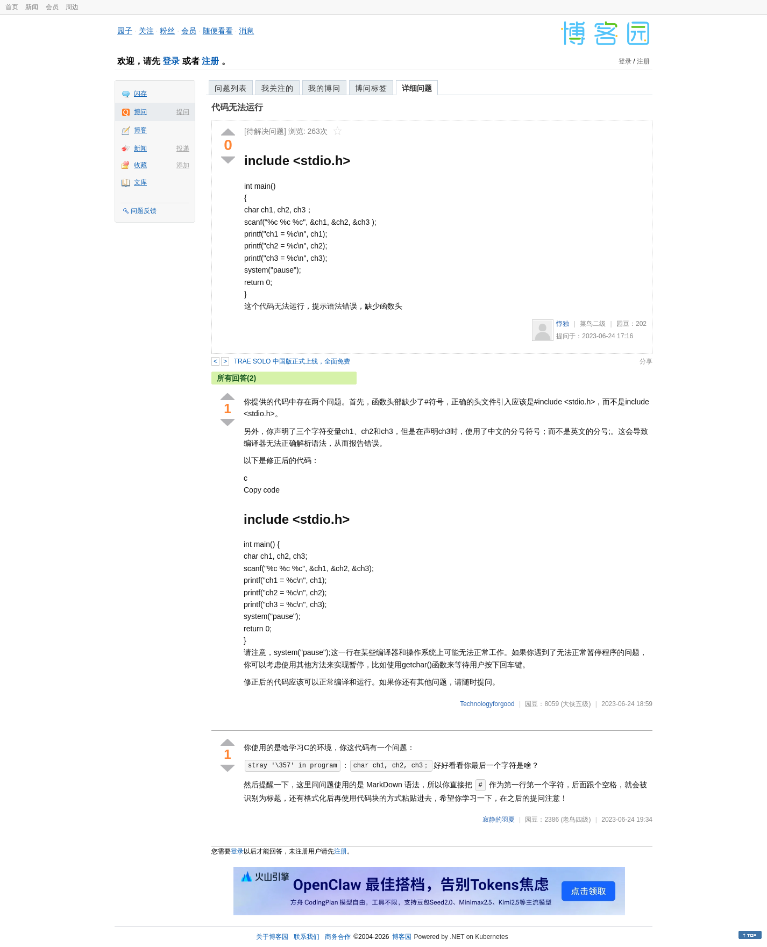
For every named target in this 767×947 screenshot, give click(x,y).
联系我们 (306, 937)
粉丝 (167, 30)
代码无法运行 (237, 107)
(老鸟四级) (575, 819)
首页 (11, 7)
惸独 (562, 323)
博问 (140, 112)
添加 (182, 165)
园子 (124, 30)
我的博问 (324, 88)
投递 (182, 148)
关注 (146, 30)
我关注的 (277, 88)
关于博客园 (272, 937)
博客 (140, 130)
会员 (52, 7)
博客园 (401, 937)
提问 (182, 112)
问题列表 (231, 88)
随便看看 (218, 30)
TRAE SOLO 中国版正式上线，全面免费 (292, 361)
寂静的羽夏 (498, 819)
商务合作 (338, 937)
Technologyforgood (487, 704)
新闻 (31, 7)
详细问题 (417, 88)
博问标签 (371, 88)
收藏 (140, 165)
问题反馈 (144, 211)
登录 (171, 61)
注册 (210, 61)
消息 (246, 30)
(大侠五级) (575, 704)
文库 (140, 182)
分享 (646, 361)
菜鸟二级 (593, 323)
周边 (72, 7)
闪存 (140, 93)
